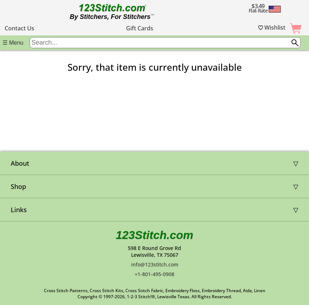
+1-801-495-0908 (154, 274)
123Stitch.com (154, 235)
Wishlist (271, 27)
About (20, 163)
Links (19, 209)
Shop (18, 186)
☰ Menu (13, 43)
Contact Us (19, 28)
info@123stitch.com (154, 264)
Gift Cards (139, 28)
